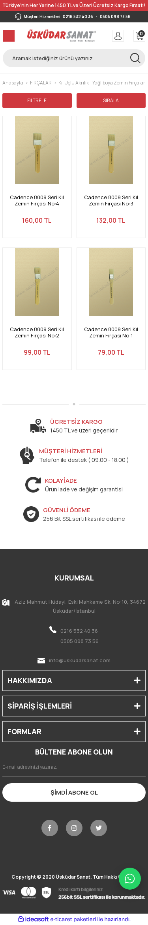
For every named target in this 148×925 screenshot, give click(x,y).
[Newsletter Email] (74, 767)
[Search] (74, 58)
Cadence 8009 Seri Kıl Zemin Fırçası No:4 (37, 200)
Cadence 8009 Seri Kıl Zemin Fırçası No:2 (37, 332)
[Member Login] (118, 36)
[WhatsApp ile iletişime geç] (130, 879)
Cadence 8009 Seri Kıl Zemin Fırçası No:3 (111, 200)
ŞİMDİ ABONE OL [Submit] (74, 792)
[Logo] (61, 35)
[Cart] (139, 36)
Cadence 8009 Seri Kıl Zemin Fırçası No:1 (111, 332)
